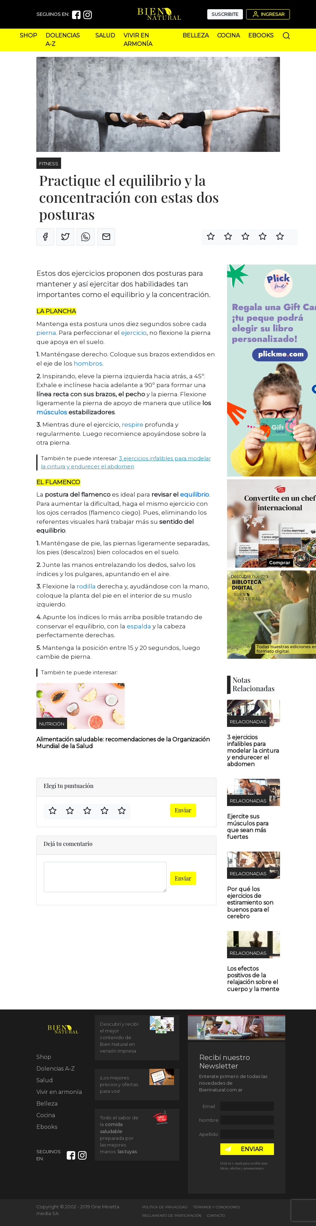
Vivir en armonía (59, 1092)
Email (209, 1106)
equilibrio (194, 494)
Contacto (216, 1216)
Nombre (209, 1120)
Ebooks (261, 35)
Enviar (183, 810)
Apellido (208, 1134)
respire (133, 424)
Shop (28, 35)
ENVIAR (252, 1149)
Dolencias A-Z (55, 1068)
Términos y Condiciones (216, 1207)
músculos (51, 412)
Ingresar (268, 14)
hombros (88, 363)
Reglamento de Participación (171, 1216)
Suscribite (224, 14)
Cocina (228, 35)
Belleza (196, 35)
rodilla (85, 586)
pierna (46, 332)
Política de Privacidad (164, 1207)
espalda (139, 626)
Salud (105, 35)
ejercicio (134, 332)
